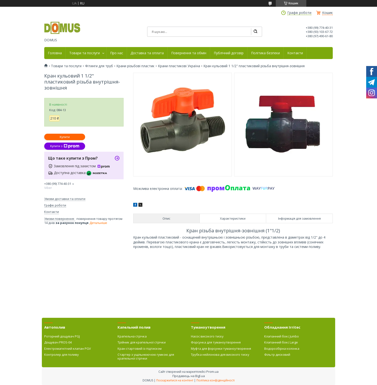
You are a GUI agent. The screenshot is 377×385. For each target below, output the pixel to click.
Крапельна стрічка (132, 336)
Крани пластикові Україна (179, 66)
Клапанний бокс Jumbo (281, 336)
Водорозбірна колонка (281, 348)
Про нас (116, 53)
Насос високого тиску (207, 336)
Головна (55, 53)
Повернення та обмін (188, 53)
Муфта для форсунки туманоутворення (221, 348)
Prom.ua (212, 371)
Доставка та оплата (147, 53)
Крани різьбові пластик (135, 66)
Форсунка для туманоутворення (216, 342)
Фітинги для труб (99, 66)
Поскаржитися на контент (174, 380)
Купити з (64, 146)
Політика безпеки (265, 53)
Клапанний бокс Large (281, 342)
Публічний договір (229, 53)
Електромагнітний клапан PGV (67, 348)
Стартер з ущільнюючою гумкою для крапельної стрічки (146, 356)
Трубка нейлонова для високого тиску (220, 354)
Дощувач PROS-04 (58, 342)
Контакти (295, 53)
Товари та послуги (84, 53)
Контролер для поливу (61, 354)
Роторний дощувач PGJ (62, 336)
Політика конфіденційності (215, 380)
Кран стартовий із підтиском (140, 348)
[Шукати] (255, 31)
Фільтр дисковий (277, 354)
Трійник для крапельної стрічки (142, 342)
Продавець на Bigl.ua (188, 376)
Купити (65, 137)
